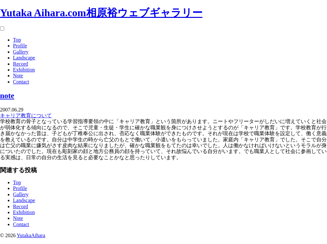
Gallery (21, 52)
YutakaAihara (31, 235)
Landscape (24, 57)
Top (17, 40)
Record (20, 64)
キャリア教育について (26, 115)
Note (18, 75)
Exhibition (24, 69)
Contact (21, 81)
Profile (20, 45)
